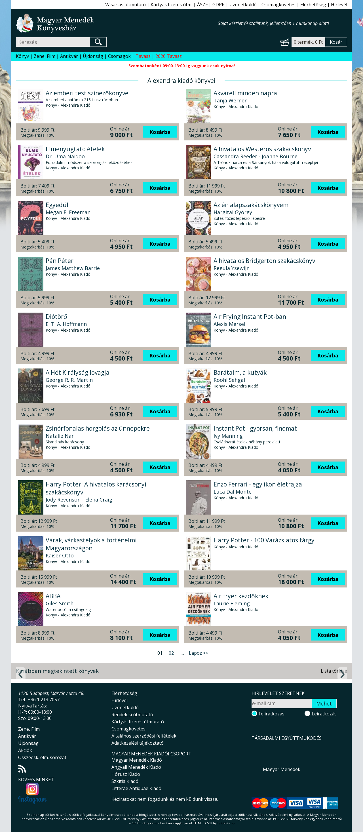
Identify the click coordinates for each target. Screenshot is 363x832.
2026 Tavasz (168, 56)
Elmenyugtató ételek (75, 149)
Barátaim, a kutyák (240, 372)
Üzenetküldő (243, 4)
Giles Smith (59, 603)
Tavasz (143, 56)
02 (171, 653)
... (183, 653)
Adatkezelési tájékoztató (137, 743)
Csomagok (119, 56)
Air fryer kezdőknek (241, 596)
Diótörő (56, 317)
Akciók (25, 750)
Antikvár (69, 56)
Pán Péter (59, 261)
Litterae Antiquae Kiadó (136, 788)
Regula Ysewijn (232, 268)
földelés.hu (226, 823)
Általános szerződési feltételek (143, 736)
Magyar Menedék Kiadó (136, 760)
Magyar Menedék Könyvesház (117, 23)
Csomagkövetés (278, 4)
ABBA (53, 596)
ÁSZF (202, 4)
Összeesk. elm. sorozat (42, 757)
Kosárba (159, 132)
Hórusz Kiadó (125, 774)
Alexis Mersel (229, 324)
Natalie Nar (60, 435)
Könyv (22, 56)
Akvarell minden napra (245, 93)
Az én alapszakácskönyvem (251, 205)
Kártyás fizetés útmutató (137, 722)
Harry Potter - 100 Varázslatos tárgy (264, 540)
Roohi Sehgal (229, 379)
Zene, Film (44, 56)
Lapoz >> (198, 653)
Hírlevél (339, 4)
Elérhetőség (313, 4)
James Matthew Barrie (73, 268)
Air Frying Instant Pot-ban (250, 317)
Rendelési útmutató (132, 714)
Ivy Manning (228, 435)
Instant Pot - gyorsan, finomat (255, 428)
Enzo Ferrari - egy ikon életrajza (258, 484)
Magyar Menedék (281, 769)
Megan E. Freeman (68, 212)
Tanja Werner (230, 100)
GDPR (218, 4)
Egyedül (57, 205)
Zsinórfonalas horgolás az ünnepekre (98, 428)
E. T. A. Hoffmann (66, 324)
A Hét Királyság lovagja (77, 372)
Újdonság (93, 56)
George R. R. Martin (69, 379)
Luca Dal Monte (233, 491)
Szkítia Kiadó (124, 781)
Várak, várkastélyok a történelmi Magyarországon (91, 544)
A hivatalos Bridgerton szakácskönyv (264, 261)
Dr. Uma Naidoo (65, 156)
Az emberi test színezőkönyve (87, 93)
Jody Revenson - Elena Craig (79, 499)
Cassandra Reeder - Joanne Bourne (255, 156)
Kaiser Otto (60, 555)
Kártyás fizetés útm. (171, 4)
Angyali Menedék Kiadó (136, 767)
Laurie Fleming (232, 603)
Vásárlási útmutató (125, 4)
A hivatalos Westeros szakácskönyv (262, 149)
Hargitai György (233, 212)
